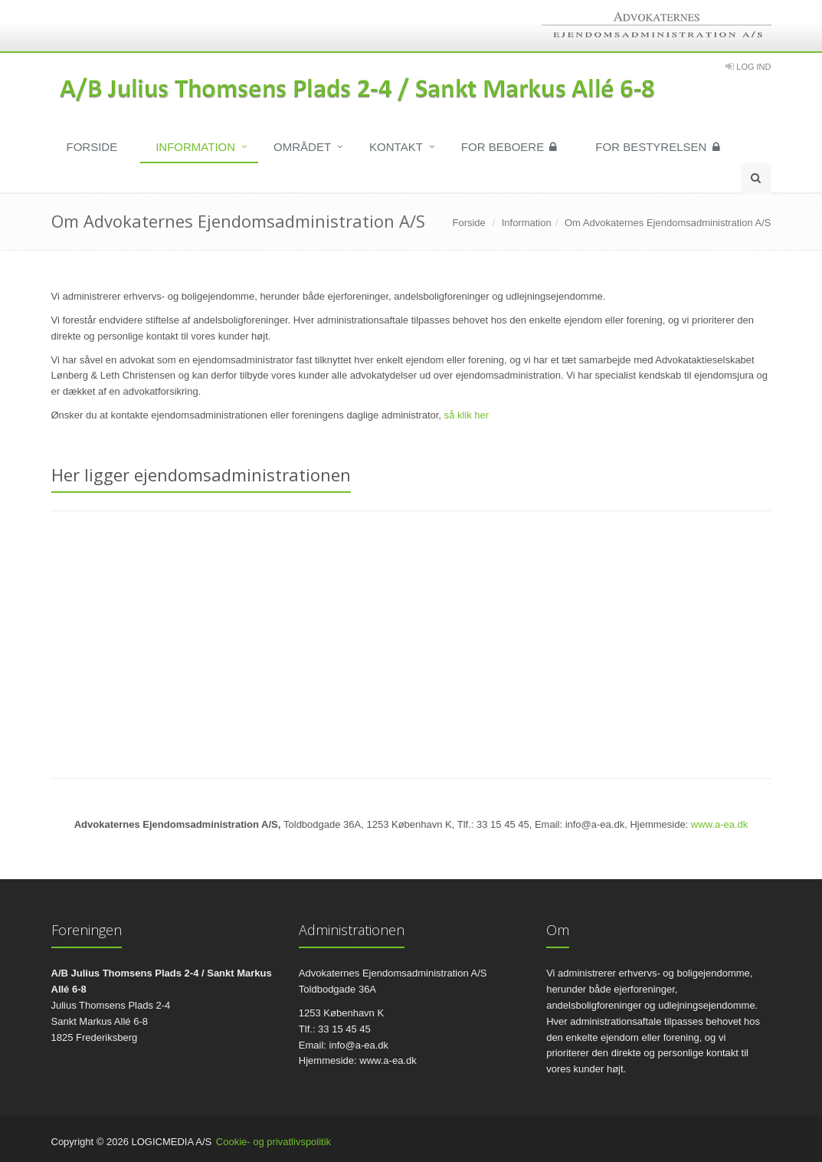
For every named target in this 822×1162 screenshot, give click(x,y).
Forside (92, 146)
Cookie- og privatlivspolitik (273, 1141)
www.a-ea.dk (719, 824)
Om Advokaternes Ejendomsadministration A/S (668, 222)
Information (195, 146)
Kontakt (396, 146)
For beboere (509, 146)
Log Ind (753, 66)
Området (302, 146)
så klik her (467, 415)
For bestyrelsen (657, 146)
